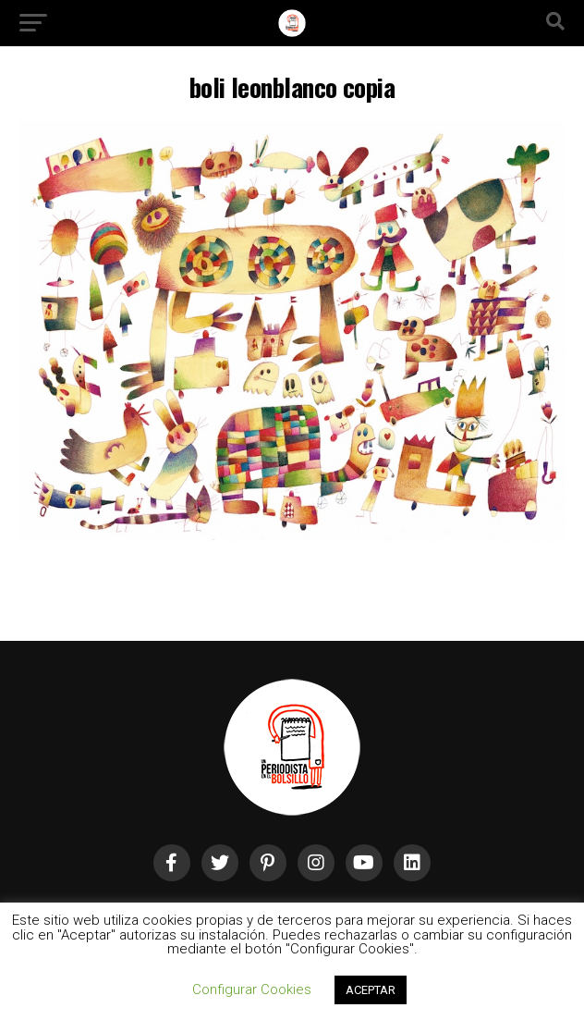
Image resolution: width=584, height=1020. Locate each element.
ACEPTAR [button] (370, 990)
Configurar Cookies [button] (251, 989)
